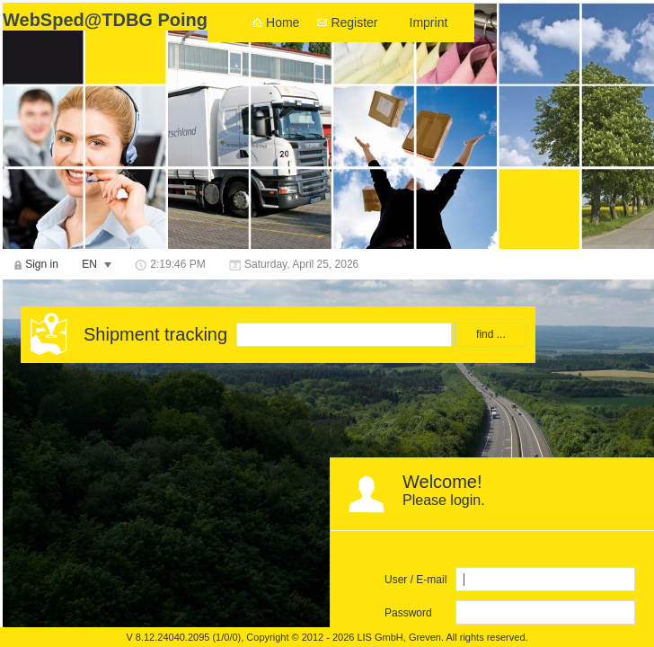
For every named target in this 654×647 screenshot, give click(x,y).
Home (282, 22)
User (395, 579)
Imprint (429, 22)
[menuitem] (36, 264)
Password (408, 613)
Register (354, 22)
